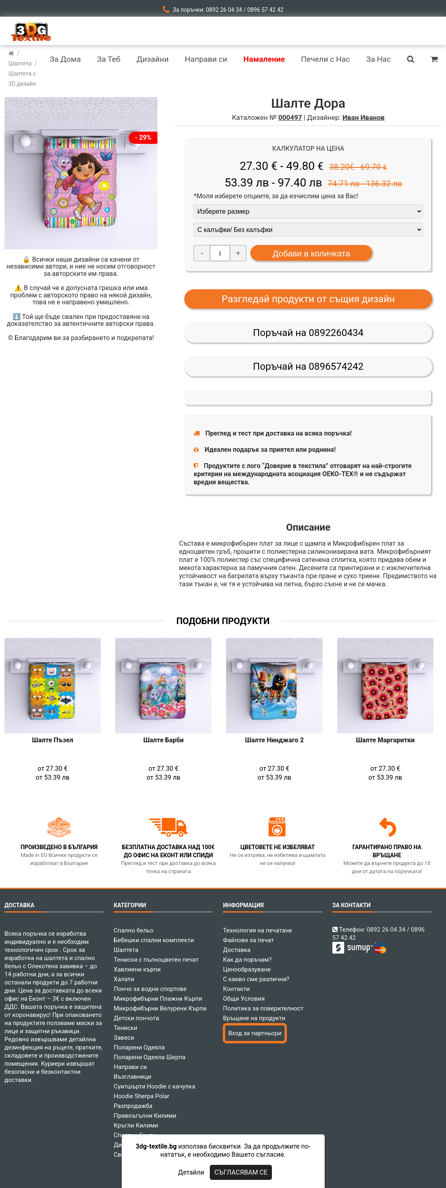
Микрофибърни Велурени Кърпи (160, 1008)
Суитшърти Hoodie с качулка (154, 1086)
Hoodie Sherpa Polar (141, 1096)
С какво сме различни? (256, 979)
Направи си (130, 1067)
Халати (124, 979)
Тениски (125, 1028)
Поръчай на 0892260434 (308, 332)
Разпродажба (133, 1106)
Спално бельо (133, 930)
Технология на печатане (257, 930)
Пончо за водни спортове (150, 989)
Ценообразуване (247, 969)
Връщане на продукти (254, 1018)
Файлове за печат (248, 940)
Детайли (191, 1172)
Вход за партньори (254, 1033)
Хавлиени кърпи (137, 969)
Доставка (236, 950)
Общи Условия (244, 998)
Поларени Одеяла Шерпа (149, 1057)
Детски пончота (136, 1018)
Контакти (236, 989)
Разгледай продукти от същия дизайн (308, 299)
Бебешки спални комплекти (154, 940)
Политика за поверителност (263, 1008)
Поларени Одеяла (139, 1047)
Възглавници (132, 1076)
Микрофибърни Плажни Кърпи (158, 998)
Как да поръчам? (247, 959)
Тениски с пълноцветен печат (156, 959)
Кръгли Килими (136, 1125)
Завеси (124, 1037)
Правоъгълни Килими (145, 1115)
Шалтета (126, 950)
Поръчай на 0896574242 (308, 366)
